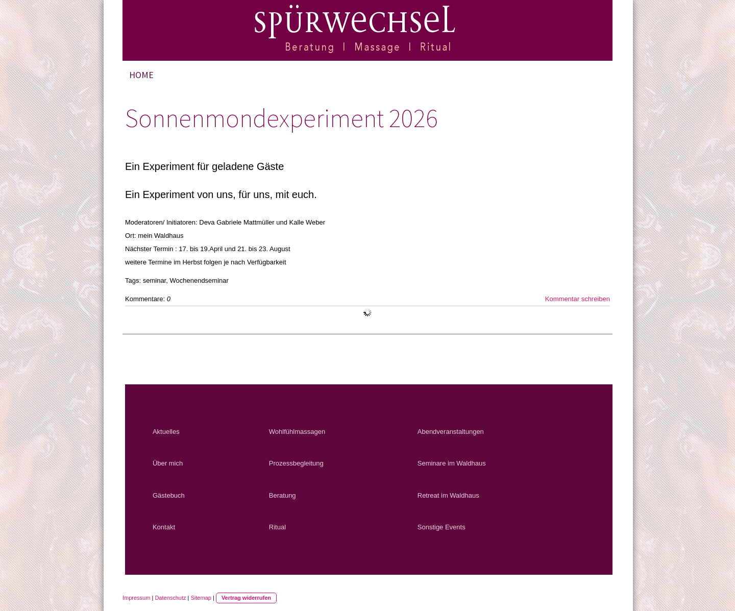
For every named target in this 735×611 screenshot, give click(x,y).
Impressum (136, 598)
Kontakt (164, 527)
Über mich (168, 463)
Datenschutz (170, 598)
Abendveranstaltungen (451, 431)
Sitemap (201, 598)
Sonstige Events (441, 527)
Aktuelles (166, 431)
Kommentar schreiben (577, 299)
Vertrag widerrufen (246, 598)
